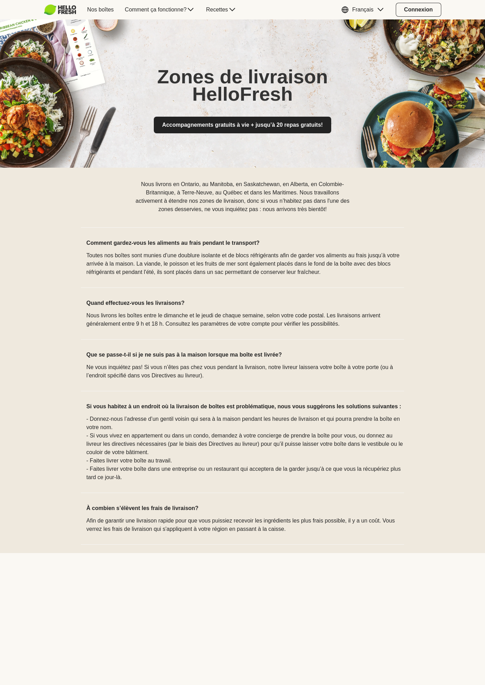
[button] (364, 9)
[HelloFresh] (60, 10)
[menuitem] (63, 9)
